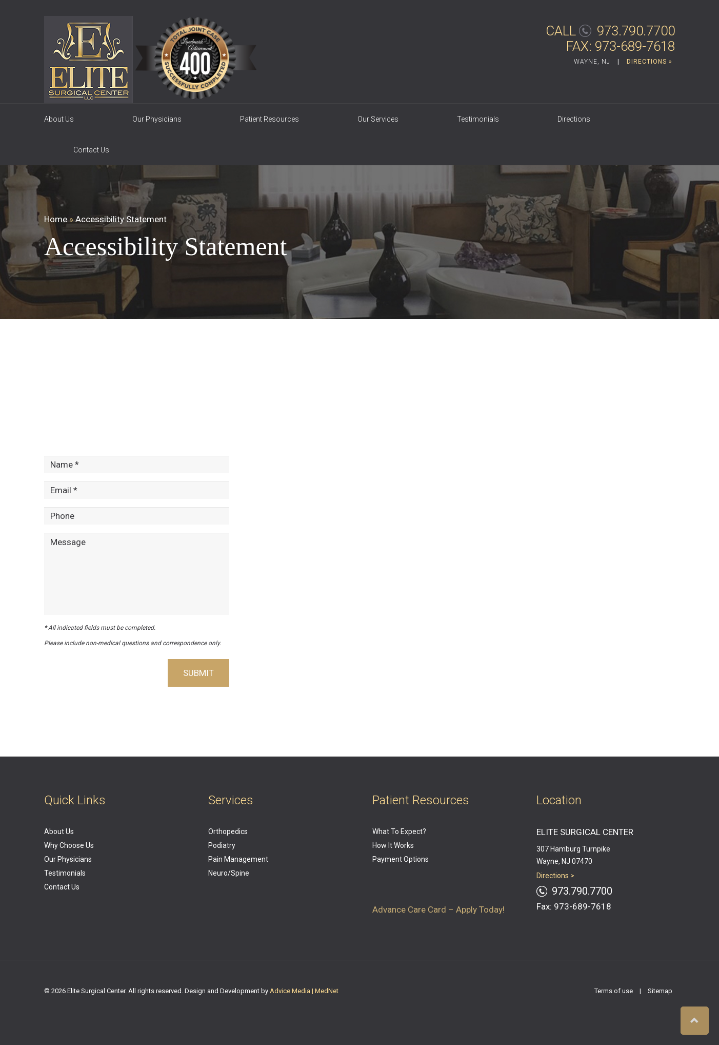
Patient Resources (269, 119)
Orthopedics (228, 831)
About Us (59, 119)
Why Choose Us (69, 845)
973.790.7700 (636, 30)
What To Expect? (399, 831)
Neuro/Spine (228, 873)
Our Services (377, 119)
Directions (573, 119)
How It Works (393, 845)
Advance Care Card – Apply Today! (438, 909)
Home (55, 219)
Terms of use (613, 991)
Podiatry (221, 845)
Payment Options (400, 859)
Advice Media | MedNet (304, 991)
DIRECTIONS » (649, 61)
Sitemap (660, 991)
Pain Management (238, 859)
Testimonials (478, 119)
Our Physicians (157, 119)
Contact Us (91, 150)
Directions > (555, 876)
